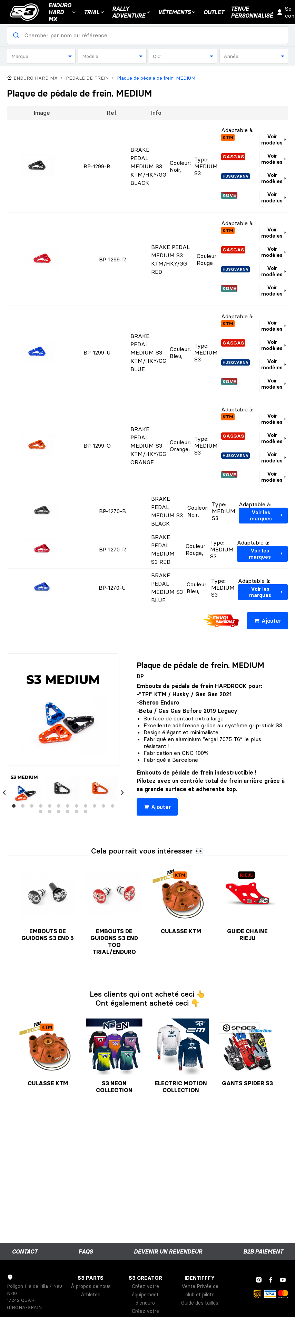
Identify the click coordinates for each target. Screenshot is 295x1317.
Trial (94, 12)
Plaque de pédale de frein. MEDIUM (156, 78)
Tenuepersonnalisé (252, 12)
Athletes (90, 1294)
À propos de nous (91, 1286)
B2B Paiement (263, 1251)
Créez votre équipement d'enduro (145, 1294)
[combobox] (41, 56)
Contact (24, 1251)
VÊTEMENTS (177, 12)
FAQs (85, 1251)
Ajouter (267, 620)
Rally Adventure (131, 12)
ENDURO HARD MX (35, 78)
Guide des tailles (199, 1303)
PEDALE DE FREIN (87, 78)
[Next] (122, 792)
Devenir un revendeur (168, 1251)
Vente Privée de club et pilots (199, 1290)
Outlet (214, 12)
